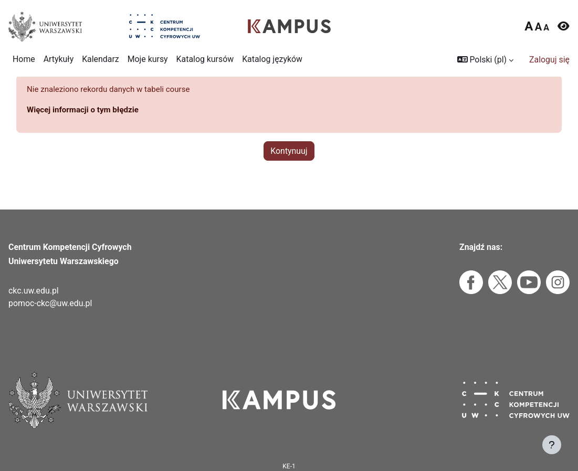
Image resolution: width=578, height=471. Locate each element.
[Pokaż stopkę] (551, 444)
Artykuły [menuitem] (58, 59)
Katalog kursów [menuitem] (205, 59)
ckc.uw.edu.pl (33, 291)
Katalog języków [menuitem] (272, 59)
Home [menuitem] (24, 59)
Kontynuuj (288, 166)
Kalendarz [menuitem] (100, 59)
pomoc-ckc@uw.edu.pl (50, 303)
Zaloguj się (549, 60)
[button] (485, 60)
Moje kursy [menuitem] (148, 59)
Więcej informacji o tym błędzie (85, 125)
